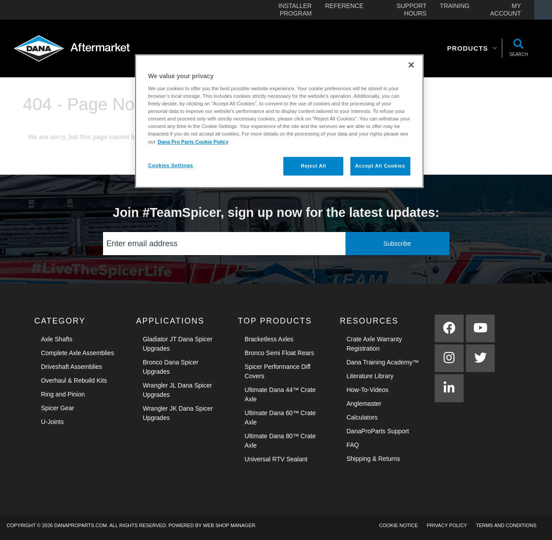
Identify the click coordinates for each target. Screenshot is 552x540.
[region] (279, 121)
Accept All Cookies (380, 165)
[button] (472, 48)
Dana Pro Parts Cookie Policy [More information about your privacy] (193, 141)
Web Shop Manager (229, 525)
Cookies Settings (170, 165)
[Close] (411, 65)
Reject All (313, 165)
